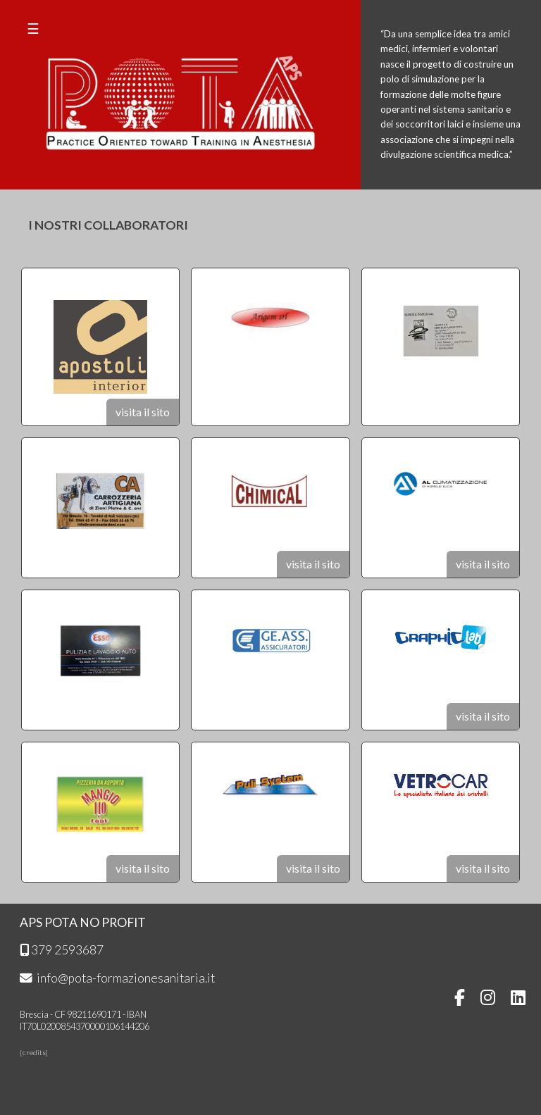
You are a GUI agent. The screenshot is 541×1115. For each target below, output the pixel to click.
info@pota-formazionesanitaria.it (117, 978)
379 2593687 (62, 949)
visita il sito (143, 411)
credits (34, 1052)
